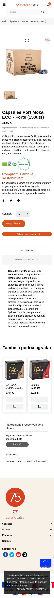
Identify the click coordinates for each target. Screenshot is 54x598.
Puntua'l (17, 444)
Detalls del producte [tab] (27, 259)
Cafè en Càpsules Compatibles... (38, 388)
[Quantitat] (22, 214)
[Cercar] (27, 12)
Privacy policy (25, 589)
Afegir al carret (13, 223)
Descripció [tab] (27, 250)
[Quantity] (14, 399)
